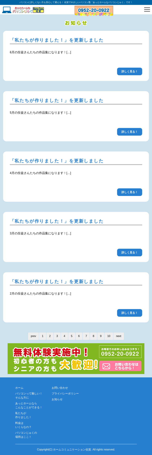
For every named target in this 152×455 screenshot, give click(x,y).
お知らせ (57, 399)
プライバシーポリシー (65, 393)
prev (33, 336)
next (118, 336)
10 (108, 336)
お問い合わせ (60, 387)
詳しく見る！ (129, 71)
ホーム (19, 387)
